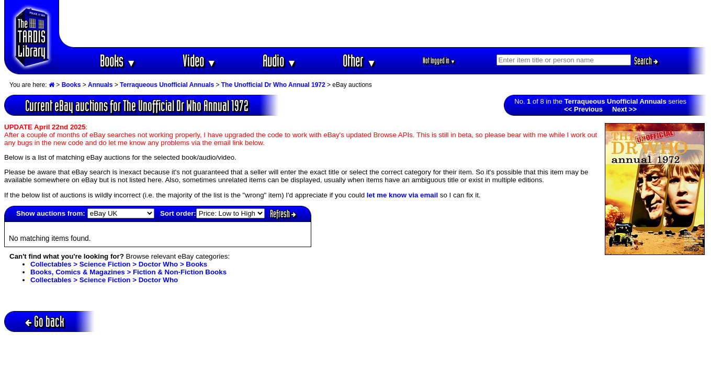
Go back (44, 321)
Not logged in (439, 60)
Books (118, 60)
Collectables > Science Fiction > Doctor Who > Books (118, 264)
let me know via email (402, 195)
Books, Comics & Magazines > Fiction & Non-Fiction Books (128, 272)
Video (200, 60)
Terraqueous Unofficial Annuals (167, 84)
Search (646, 60)
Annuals (100, 84)
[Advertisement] (383, 23)
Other (359, 60)
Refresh (283, 213)
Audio (280, 60)
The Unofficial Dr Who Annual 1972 (273, 84)
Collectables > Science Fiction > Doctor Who (104, 280)
